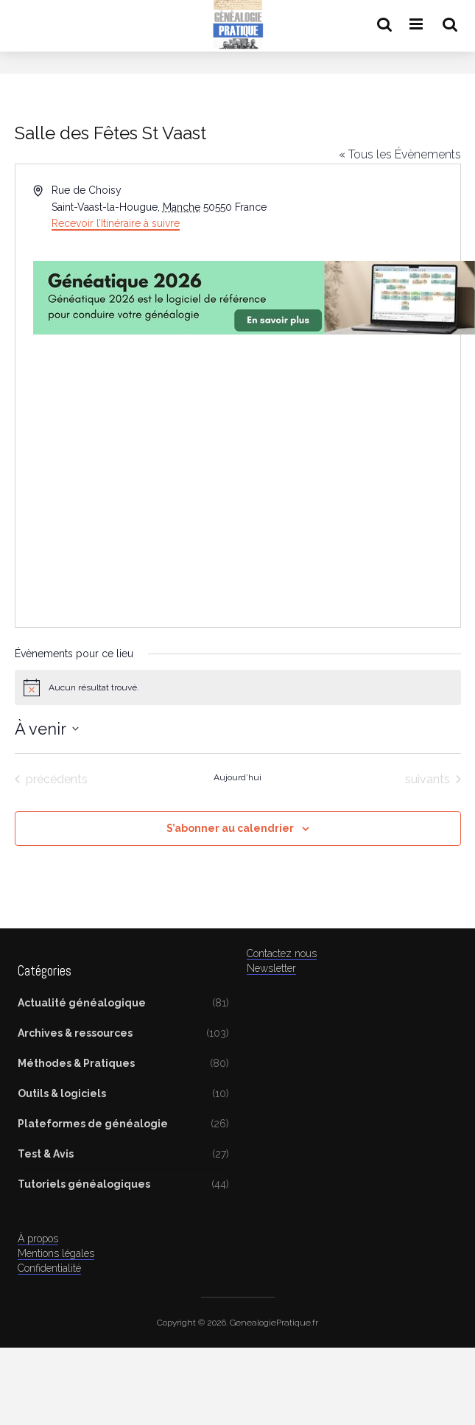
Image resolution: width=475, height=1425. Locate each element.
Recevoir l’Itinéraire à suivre (116, 223)
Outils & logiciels (62, 1093)
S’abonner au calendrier (230, 828)
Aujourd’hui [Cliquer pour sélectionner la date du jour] (237, 777)
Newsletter (271, 968)
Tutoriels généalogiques (84, 1184)
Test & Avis (46, 1154)
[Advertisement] (230, 500)
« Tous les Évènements (400, 154)
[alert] (238, 687)
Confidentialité (49, 1268)
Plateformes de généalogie (93, 1124)
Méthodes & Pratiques (76, 1063)
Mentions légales (56, 1253)
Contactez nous (282, 953)
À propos (38, 1238)
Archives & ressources (75, 1033)
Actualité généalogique (82, 1003)
